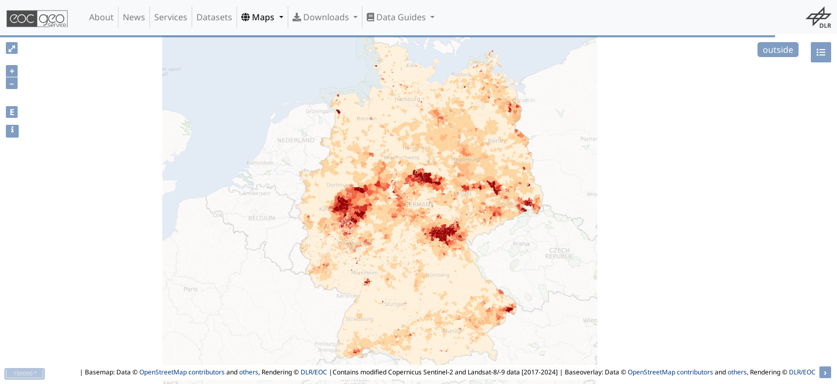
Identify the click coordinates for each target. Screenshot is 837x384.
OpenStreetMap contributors (182, 372)
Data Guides (397, 17)
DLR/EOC (314, 372)
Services (170, 17)
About (101, 17)
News (134, 17)
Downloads (322, 17)
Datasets (214, 17)
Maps (259, 17)
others (248, 372)
